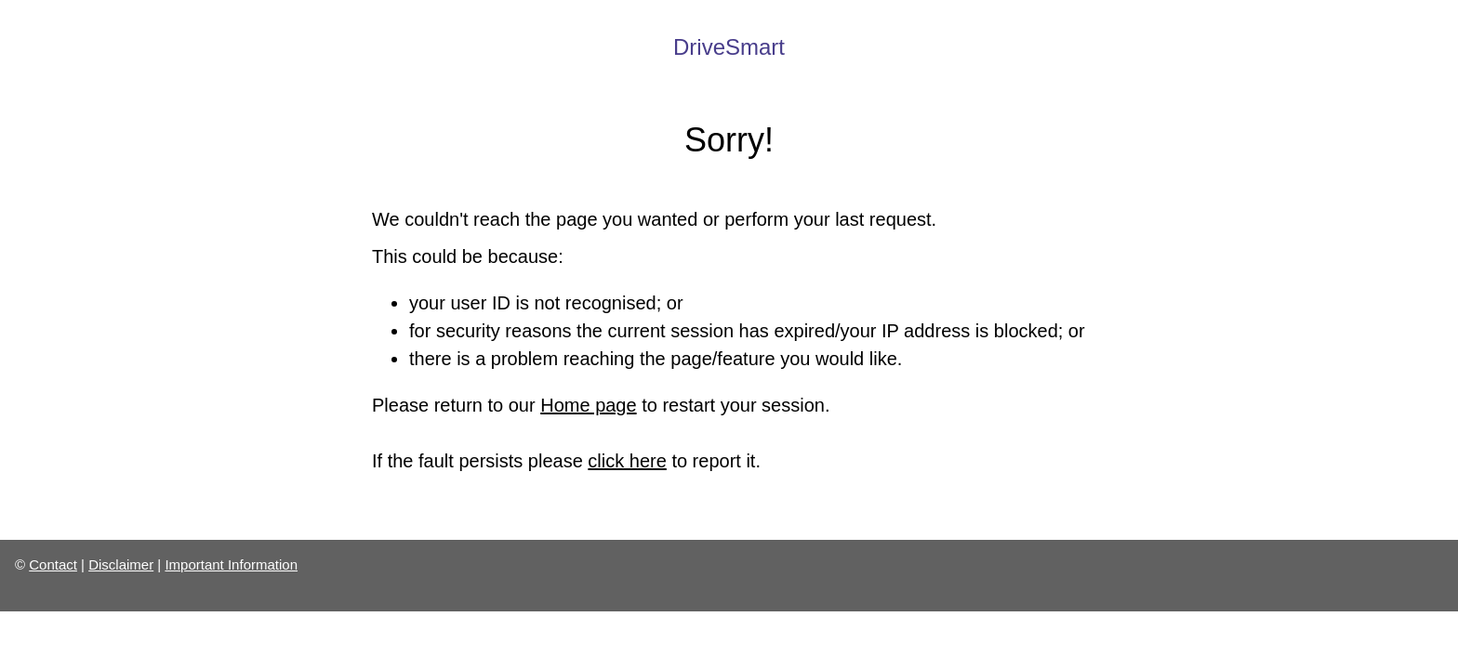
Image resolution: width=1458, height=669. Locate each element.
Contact (53, 564)
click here (627, 461)
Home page (588, 405)
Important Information (231, 564)
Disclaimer (120, 564)
